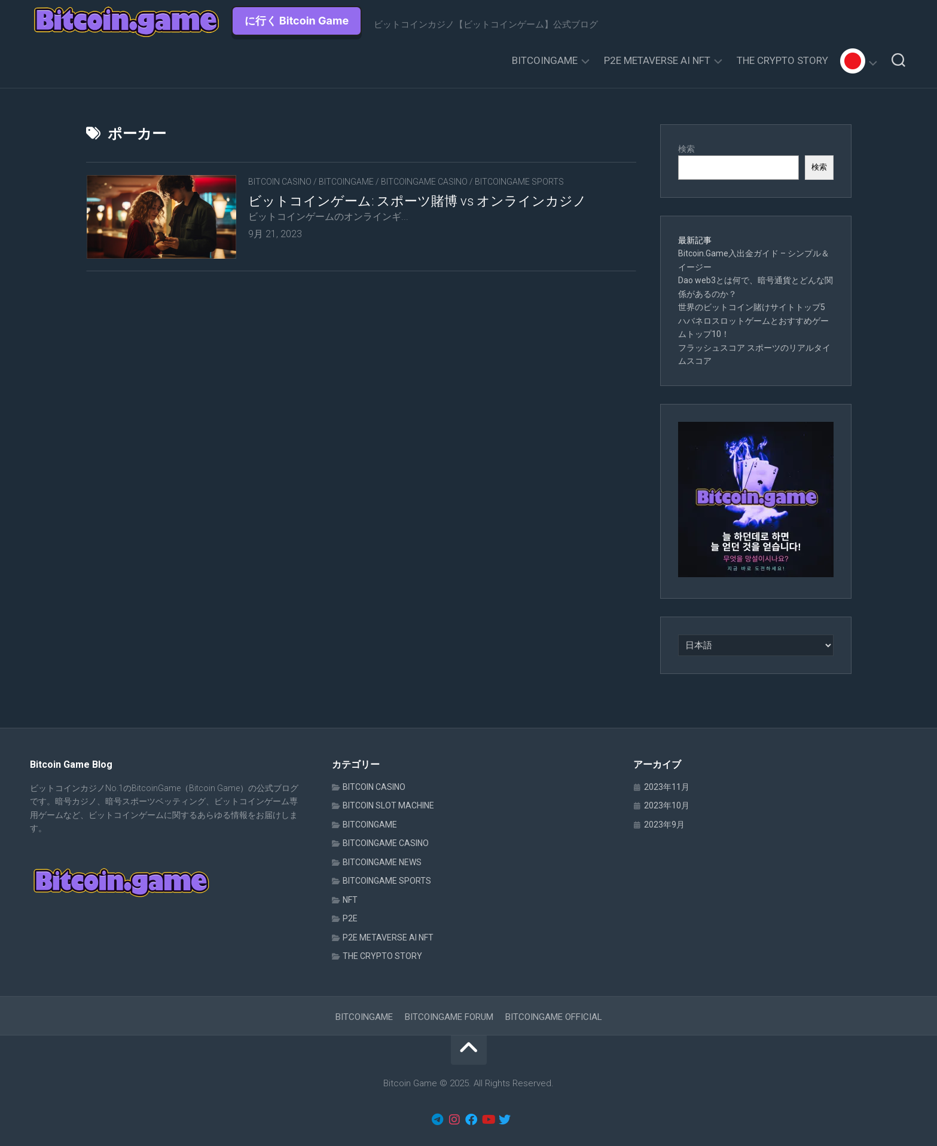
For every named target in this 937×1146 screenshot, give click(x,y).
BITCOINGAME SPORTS (519, 181)
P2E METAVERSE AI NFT (657, 60)
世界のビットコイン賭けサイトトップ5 (751, 307)
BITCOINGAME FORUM (449, 1017)
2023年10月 (666, 805)
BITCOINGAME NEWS (382, 862)
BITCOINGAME (545, 60)
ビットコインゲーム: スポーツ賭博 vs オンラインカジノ (417, 201)
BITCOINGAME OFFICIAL (553, 1017)
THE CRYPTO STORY (782, 60)
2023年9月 (664, 824)
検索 (686, 149)
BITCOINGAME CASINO (424, 181)
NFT (350, 900)
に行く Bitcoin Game (297, 20)
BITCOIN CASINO (280, 181)
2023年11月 (666, 787)
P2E (350, 918)
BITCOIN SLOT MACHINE (388, 805)
